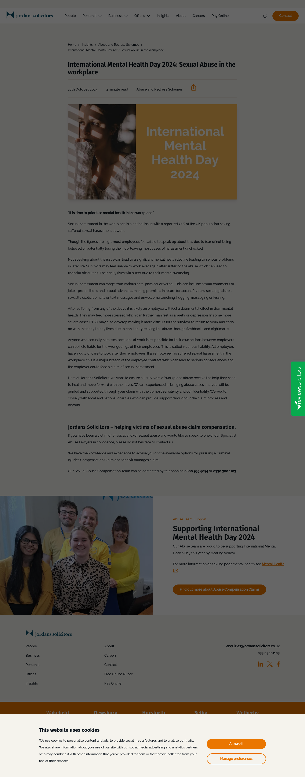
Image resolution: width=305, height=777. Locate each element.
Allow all (236, 744)
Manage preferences (236, 759)
